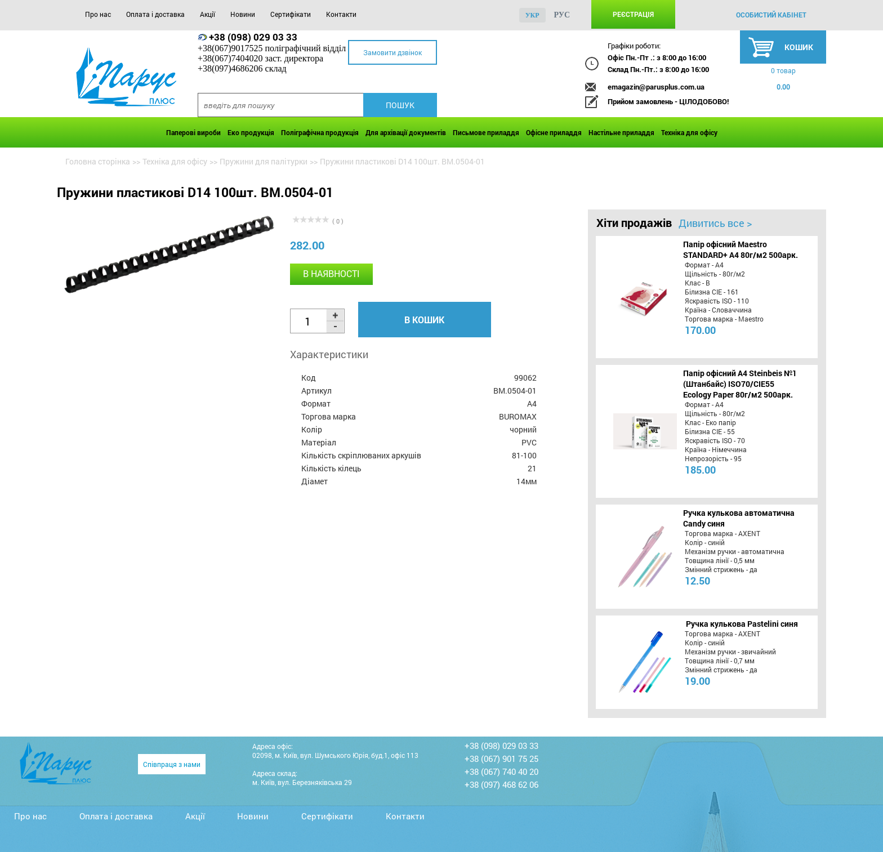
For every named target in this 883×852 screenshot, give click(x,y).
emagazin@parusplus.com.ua (656, 87)
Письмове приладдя (486, 132)
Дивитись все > (715, 223)
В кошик (424, 319)
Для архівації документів (405, 132)
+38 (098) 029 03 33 (253, 36)
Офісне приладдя (554, 132)
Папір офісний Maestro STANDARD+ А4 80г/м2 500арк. (740, 249)
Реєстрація (633, 14)
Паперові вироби (193, 132)
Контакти (341, 14)
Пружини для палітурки (263, 161)
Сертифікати (290, 14)
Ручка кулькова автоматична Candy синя (739, 518)
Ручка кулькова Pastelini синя (742, 623)
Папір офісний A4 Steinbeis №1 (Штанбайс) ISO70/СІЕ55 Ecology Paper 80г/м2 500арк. (740, 384)
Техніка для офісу (689, 132)
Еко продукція (251, 132)
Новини (242, 14)
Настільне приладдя (621, 132)
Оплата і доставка (155, 14)
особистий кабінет (771, 14)
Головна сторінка (97, 161)
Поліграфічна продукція (320, 132)
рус (562, 15)
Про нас (98, 14)
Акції (207, 14)
